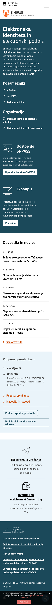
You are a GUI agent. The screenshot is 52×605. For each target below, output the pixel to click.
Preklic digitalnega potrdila (20, 413)
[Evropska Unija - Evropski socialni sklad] (13, 530)
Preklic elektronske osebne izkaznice (20, 423)
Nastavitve (24, 602)
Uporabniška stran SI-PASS (20, 172)
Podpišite (10, 223)
